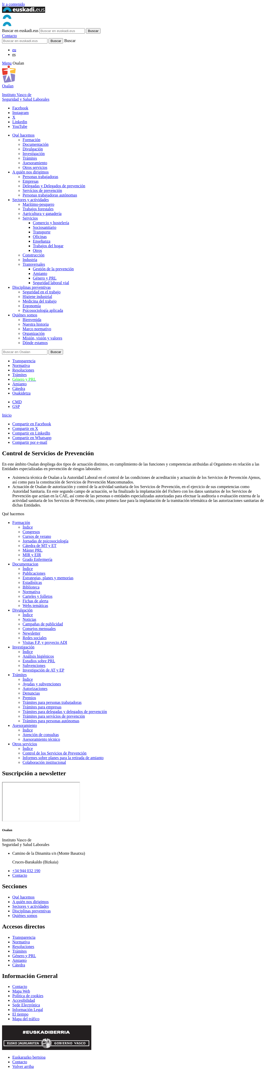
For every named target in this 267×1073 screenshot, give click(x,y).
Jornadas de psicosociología (45, 541)
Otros (37, 250)
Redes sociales (35, 638)
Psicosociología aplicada (43, 310)
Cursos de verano (37, 536)
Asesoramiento (35, 163)
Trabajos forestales (38, 209)
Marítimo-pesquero (38, 204)
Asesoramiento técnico (41, 739)
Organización (34, 333)
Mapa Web (21, 991)
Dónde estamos (35, 343)
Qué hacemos (23, 135)
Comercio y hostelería (51, 223)
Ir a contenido (13, 4)
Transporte (42, 232)
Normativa (21, 365)
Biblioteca (31, 587)
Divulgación (33, 149)
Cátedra (18, 388)
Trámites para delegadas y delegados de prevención (65, 711)
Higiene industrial (37, 296)
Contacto (9, 36)
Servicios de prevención (42, 190)
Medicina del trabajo (39, 301)
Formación (31, 140)
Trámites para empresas (42, 707)
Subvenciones (34, 665)
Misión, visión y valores (42, 338)
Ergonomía (32, 306)
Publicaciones (34, 573)
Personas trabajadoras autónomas (50, 195)
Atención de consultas (41, 734)
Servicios (30, 218)
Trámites (30, 158)
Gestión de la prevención (53, 269)
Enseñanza (41, 241)
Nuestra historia (36, 324)
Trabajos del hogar (48, 246)
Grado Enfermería (37, 559)
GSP (16, 406)
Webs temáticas (35, 605)
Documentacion (25, 564)
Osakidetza (21, 393)
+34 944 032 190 (26, 871)
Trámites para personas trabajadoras (52, 702)
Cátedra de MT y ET (39, 545)
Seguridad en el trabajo (42, 292)
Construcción (33, 255)
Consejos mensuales (39, 628)
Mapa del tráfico (25, 1019)
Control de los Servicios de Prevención (54, 753)
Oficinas (40, 236)
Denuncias (31, 693)
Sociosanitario (44, 227)
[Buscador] (24, 41)
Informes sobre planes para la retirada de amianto (63, 758)
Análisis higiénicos (38, 656)
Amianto (40, 273)
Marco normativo (37, 329)
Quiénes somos (24, 315)
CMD (17, 402)
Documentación (35, 144)
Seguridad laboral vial (51, 283)
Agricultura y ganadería (42, 213)
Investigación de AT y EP (43, 670)
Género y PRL (44, 278)
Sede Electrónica (26, 1005)
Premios (29, 698)
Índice (28, 527)
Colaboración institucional (44, 762)
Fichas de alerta (35, 601)
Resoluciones (23, 370)
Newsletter (31, 633)
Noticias (29, 619)
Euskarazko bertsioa (28, 1057)
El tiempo (20, 1014)
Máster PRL (33, 550)
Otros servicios (35, 167)
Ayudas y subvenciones (42, 684)
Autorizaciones (35, 688)
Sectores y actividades (30, 200)
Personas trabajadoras (40, 176)
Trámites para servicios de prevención (54, 716)
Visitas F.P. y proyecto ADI (45, 642)
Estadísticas (32, 582)
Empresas (30, 181)
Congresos (31, 532)
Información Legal (27, 1009)
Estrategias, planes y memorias (48, 578)
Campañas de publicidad (43, 624)
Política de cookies (27, 996)
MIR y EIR (32, 555)
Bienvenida (32, 319)
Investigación (34, 153)
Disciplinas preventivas (31, 287)
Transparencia (23, 361)
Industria (30, 259)
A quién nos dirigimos (30, 172)
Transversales (34, 264)
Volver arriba (23, 1066)
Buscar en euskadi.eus (20, 30)
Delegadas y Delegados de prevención (54, 186)
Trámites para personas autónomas (51, 721)
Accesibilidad (23, 1000)
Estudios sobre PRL (39, 661)
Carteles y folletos (37, 596)
